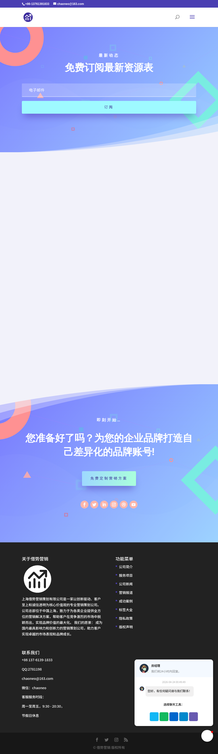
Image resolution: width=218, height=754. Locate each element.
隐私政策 (126, 618)
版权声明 (126, 626)
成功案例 (126, 601)
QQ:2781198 (32, 669)
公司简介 (126, 566)
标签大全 (126, 609)
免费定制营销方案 (109, 478)
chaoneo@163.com (37, 678)
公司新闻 (126, 583)
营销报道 (126, 592)
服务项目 (126, 575)
